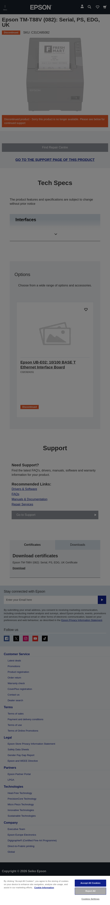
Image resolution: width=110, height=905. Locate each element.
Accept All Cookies (90, 883)
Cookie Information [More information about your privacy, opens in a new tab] (44, 887)
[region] (55, 890)
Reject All (90, 891)
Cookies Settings (91, 899)
